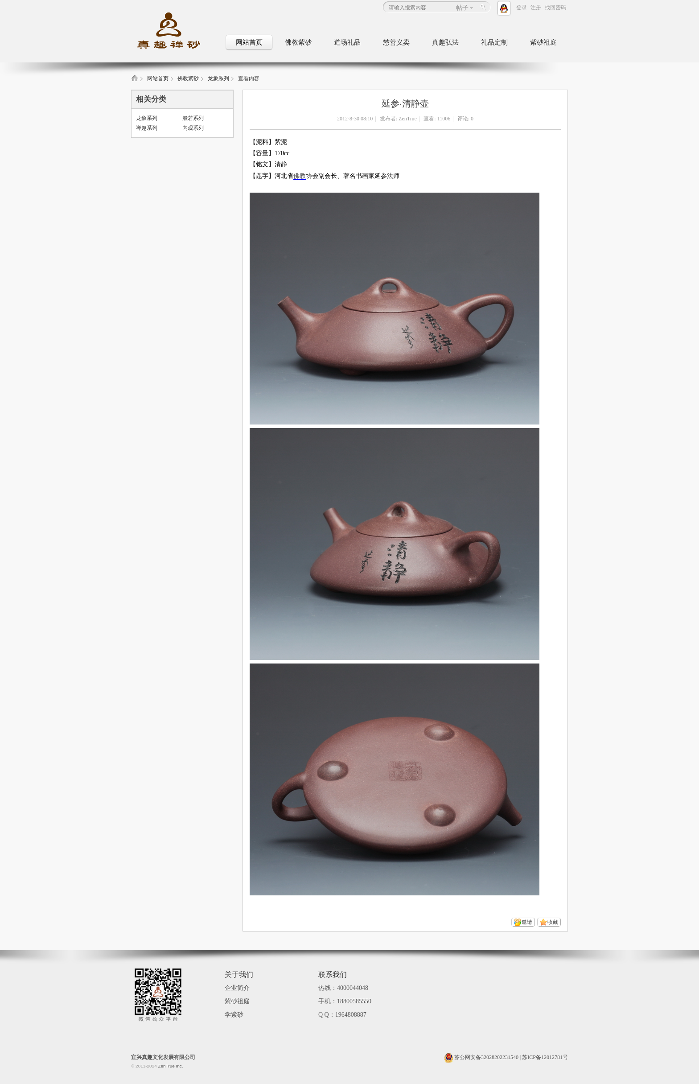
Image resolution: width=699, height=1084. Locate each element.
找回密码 (555, 7)
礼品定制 (494, 42)
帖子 (462, 7)
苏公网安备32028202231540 (481, 1057)
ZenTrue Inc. (170, 1065)
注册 (535, 7)
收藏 (552, 922)
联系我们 (332, 974)
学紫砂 (234, 1014)
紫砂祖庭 (543, 42)
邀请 (527, 922)
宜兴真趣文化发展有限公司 (163, 1057)
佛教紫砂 (298, 42)
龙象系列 (218, 78)
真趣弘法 (445, 42)
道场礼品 (347, 42)
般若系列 (193, 118)
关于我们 (239, 974)
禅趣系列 (146, 128)
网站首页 (249, 42)
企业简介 (237, 988)
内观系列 (193, 128)
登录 (521, 7)
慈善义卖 (396, 42)
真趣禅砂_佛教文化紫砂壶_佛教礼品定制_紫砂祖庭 (134, 80)
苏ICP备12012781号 (545, 1057)
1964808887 (350, 1014)
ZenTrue (408, 118)
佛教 (299, 176)
